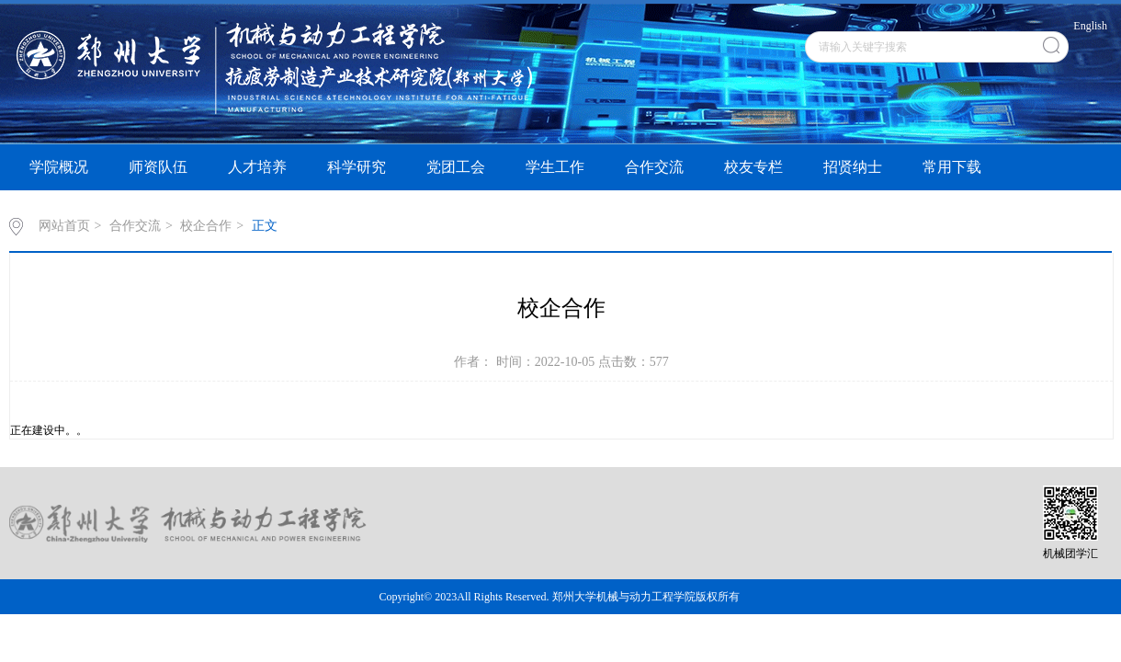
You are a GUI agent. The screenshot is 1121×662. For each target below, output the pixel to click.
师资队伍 (158, 167)
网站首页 (64, 226)
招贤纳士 (852, 167)
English (1090, 25)
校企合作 (206, 226)
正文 (264, 226)
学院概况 (58, 167)
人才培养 (257, 167)
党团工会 (455, 167)
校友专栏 (753, 167)
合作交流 (654, 167)
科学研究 (356, 167)
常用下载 (952, 167)
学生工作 (555, 167)
